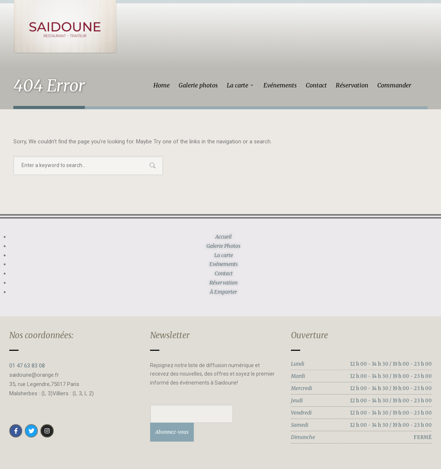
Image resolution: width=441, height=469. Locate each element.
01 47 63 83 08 (27, 365)
